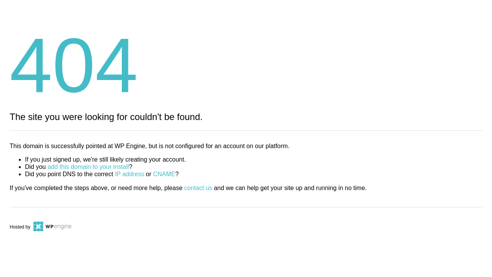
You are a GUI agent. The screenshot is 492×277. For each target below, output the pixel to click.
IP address (129, 174)
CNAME (164, 174)
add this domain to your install (88, 167)
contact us (198, 188)
